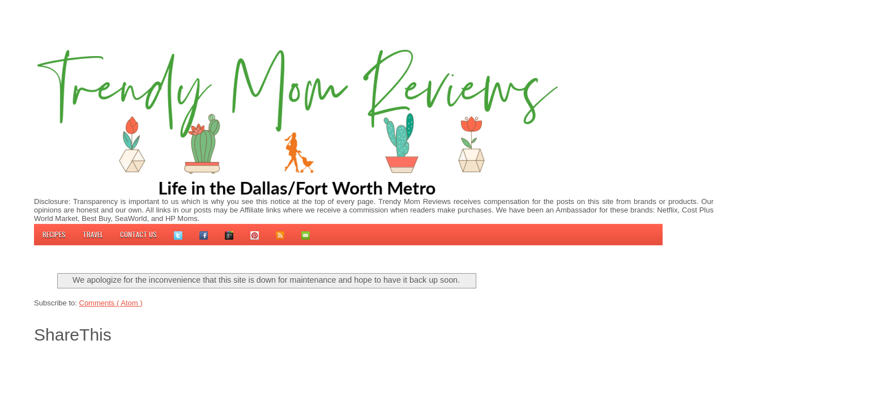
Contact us (138, 234)
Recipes (54, 234)
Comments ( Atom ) (111, 303)
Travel (93, 234)
